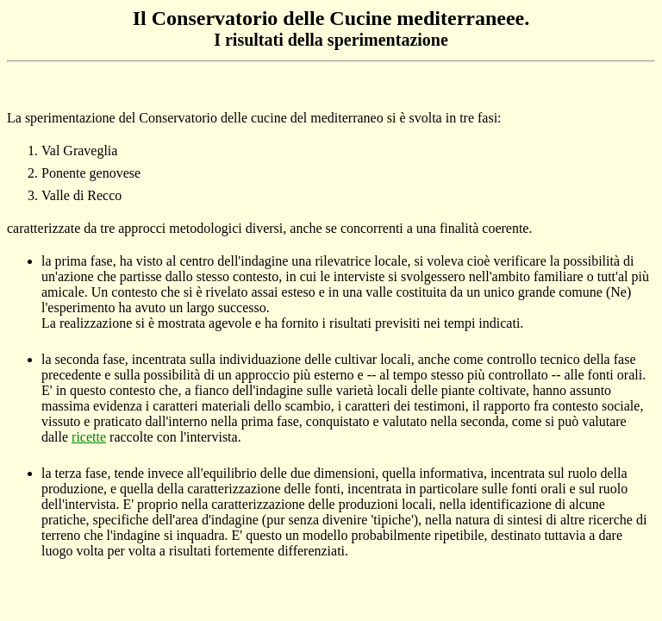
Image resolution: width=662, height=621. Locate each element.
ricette (89, 437)
